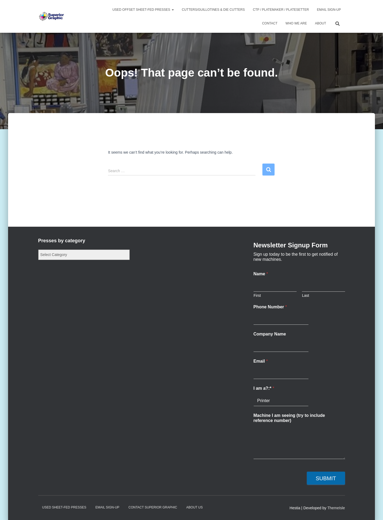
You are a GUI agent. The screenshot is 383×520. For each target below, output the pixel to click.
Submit (326, 478)
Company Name (270, 334)
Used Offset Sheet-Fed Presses (143, 10)
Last (305, 295)
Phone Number (270, 307)
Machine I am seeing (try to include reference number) (289, 418)
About (320, 23)
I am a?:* (264, 388)
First (257, 295)
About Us (194, 507)
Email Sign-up (329, 10)
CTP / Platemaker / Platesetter (281, 10)
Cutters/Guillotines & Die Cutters (213, 10)
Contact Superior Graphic (152, 507)
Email (261, 361)
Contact (269, 23)
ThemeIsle (336, 508)
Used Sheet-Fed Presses (64, 507)
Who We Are (296, 23)
